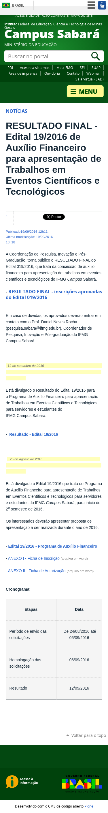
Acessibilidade (27, 16)
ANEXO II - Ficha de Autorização (37, 571)
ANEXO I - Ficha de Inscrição (34, 558)
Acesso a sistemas (35, 67)
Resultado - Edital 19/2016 (33, 434)
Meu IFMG (64, 67)
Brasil (18, 5)
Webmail (93, 73)
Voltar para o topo (88, 735)
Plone (88, 806)
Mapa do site (81, 16)
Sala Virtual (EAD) (89, 79)
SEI (82, 67)
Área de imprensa (23, 73)
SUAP (96, 67)
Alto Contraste (55, 16)
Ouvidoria (52, 73)
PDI (10, 67)
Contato (73, 73)
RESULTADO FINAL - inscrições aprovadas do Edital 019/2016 (54, 294)
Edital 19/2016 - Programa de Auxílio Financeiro (52, 546)
